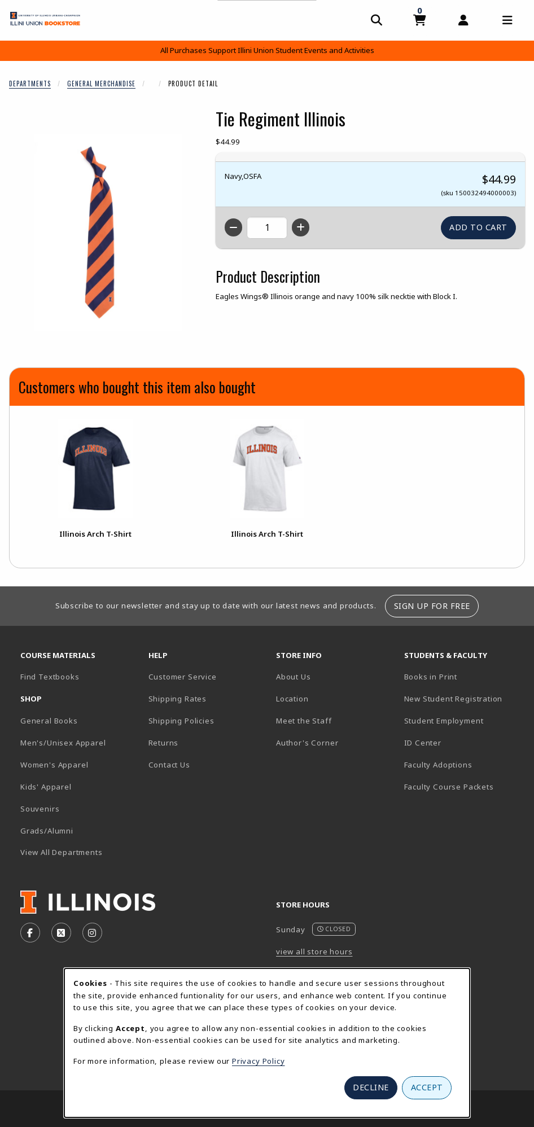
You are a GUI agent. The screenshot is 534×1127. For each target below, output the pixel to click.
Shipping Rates (177, 699)
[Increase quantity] (300, 227)
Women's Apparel (54, 765)
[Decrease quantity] (233, 227)
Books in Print (463, 676)
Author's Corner (307, 743)
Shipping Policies (181, 721)
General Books (49, 721)
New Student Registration (453, 699)
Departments (30, 83)
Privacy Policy (258, 1061)
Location (292, 699)
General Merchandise (101, 83)
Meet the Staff (304, 721)
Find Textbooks (50, 677)
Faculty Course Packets (449, 787)
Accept (427, 1087)
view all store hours (314, 951)
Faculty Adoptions (438, 765)
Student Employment (463, 720)
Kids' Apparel (46, 787)
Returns (163, 743)
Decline (371, 1087)
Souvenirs (39, 809)
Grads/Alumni (46, 831)
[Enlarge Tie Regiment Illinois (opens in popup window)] (108, 232)
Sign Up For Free (432, 605)
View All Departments (61, 852)
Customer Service (182, 677)
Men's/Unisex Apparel (63, 743)
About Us (293, 677)
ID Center (462, 742)
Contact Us (169, 765)
